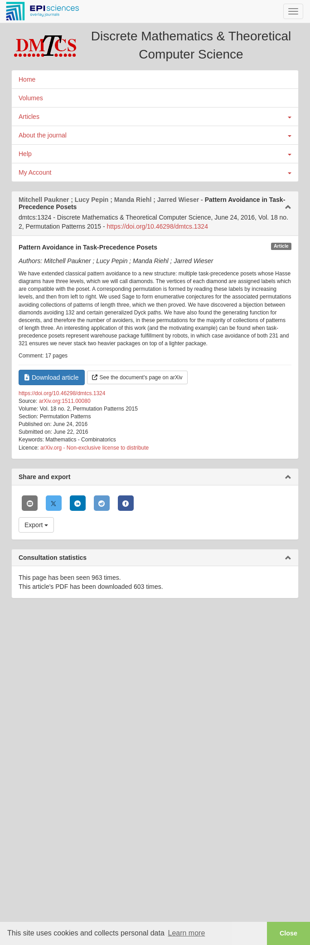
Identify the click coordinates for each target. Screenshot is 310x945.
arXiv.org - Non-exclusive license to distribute (94, 448)
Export (36, 525)
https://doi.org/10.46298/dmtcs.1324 (157, 226)
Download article (51, 377)
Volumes (31, 98)
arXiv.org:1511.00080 (65, 401)
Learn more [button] (186, 933)
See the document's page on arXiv (137, 377)
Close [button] (288, 933)
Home (27, 79)
